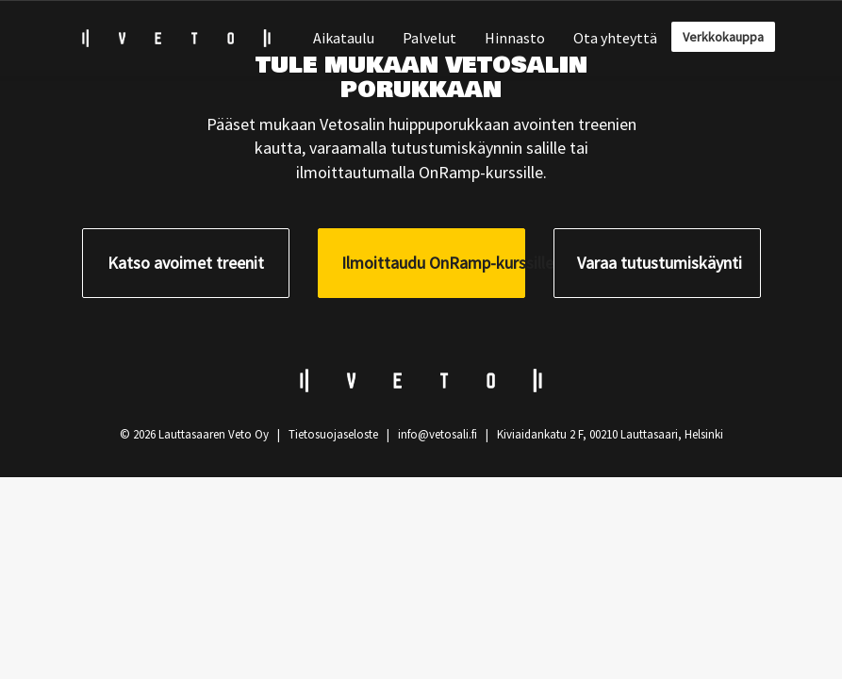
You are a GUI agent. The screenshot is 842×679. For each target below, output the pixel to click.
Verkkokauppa (723, 36)
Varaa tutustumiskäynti (659, 262)
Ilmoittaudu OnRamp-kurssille (433, 262)
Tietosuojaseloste (333, 434)
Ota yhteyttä (615, 37)
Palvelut (429, 37)
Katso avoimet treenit (185, 262)
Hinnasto (515, 37)
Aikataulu (343, 37)
